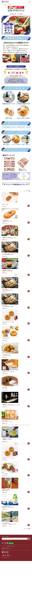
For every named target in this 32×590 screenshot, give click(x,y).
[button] (31, 191)
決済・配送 (13, 546)
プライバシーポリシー (6, 547)
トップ (2, 4)
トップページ (4, 546)
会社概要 (8, 546)
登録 (29, 538)
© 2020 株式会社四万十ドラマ (5, 557)
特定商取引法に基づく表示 (6, 548)
